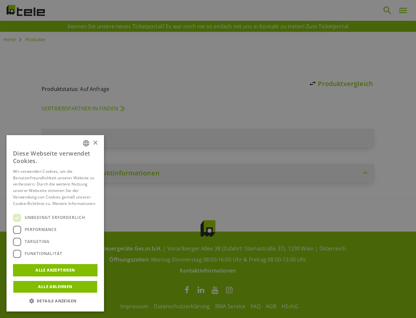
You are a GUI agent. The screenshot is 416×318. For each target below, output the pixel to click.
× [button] (95, 143)
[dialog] (208, 159)
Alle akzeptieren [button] (55, 270)
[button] (55, 301)
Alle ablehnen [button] (55, 286)
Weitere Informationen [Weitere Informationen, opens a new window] (73, 203)
